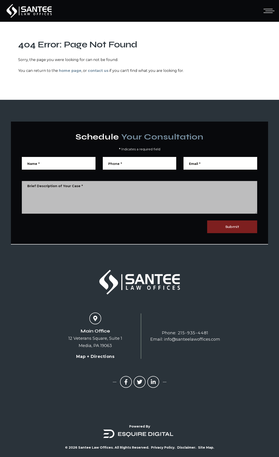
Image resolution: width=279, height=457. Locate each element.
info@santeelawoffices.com (192, 339)
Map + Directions (95, 356)
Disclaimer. (186, 447)
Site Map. (206, 447)
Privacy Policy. (163, 447)
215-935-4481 (193, 332)
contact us (98, 70)
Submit (232, 227)
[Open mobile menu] (268, 11)
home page (70, 70)
